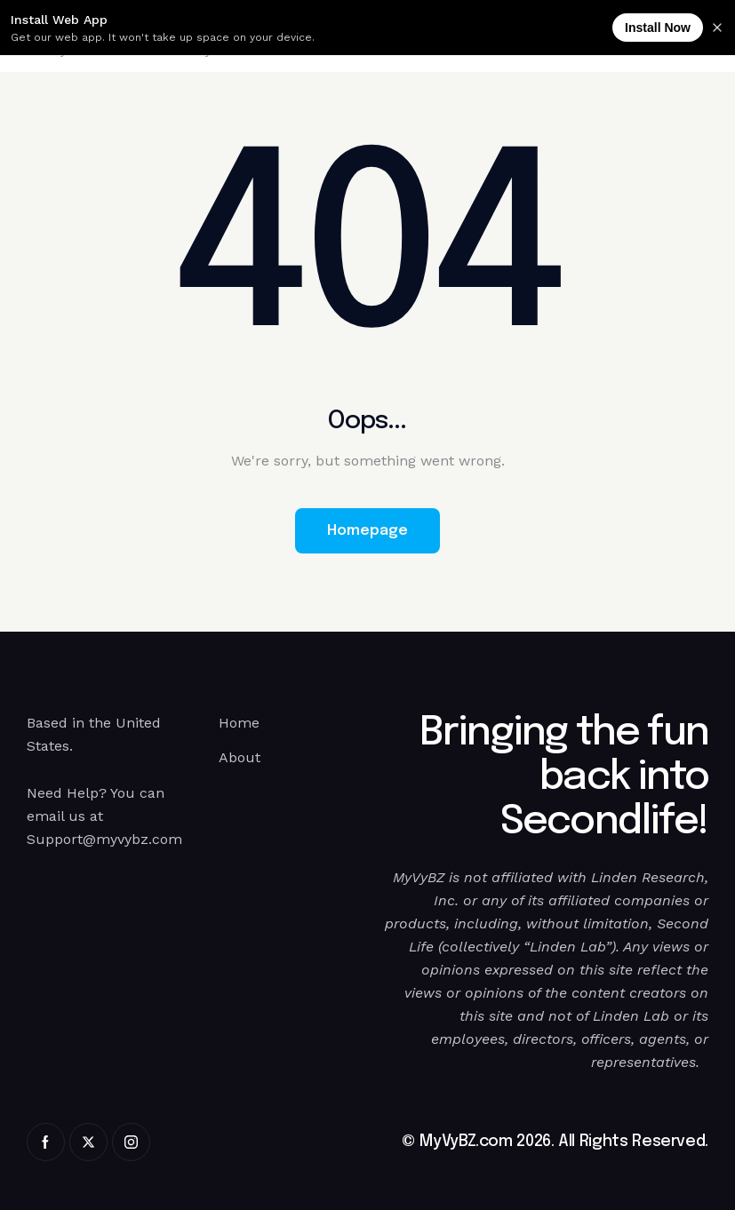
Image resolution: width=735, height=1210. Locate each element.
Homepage (367, 530)
